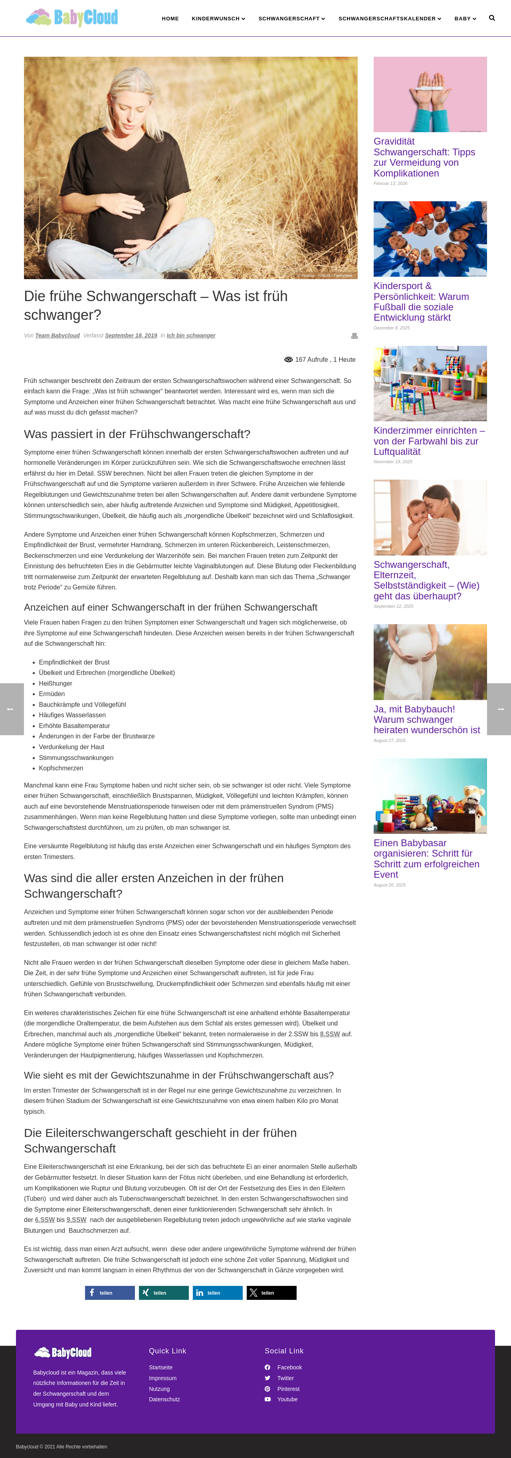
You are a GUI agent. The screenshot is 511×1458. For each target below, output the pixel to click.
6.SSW (45, 1219)
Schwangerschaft (289, 19)
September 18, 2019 (131, 335)
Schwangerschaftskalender (387, 19)
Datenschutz (164, 1399)
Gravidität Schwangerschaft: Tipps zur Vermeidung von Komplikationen (424, 157)
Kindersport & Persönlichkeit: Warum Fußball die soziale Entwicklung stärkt (421, 302)
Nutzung (159, 1389)
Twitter (279, 1378)
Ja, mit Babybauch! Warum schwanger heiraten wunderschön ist (427, 720)
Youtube (281, 1399)
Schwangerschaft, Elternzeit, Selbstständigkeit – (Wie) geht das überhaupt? (426, 580)
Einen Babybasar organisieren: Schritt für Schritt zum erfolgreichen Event (426, 859)
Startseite (160, 1367)
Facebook (283, 1367)
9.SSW (77, 1219)
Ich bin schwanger (191, 335)
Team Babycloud (57, 335)
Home (170, 19)
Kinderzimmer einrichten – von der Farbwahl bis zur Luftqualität (429, 441)
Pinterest (282, 1389)
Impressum (162, 1378)
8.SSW (330, 1034)
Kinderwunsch (216, 19)
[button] (110, 1293)
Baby (463, 19)
